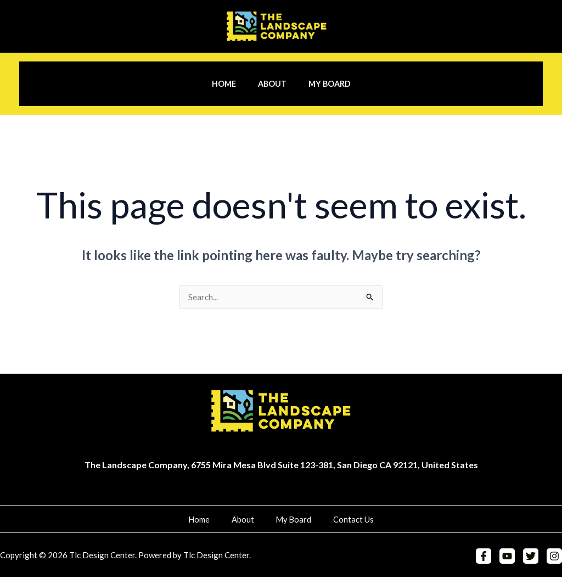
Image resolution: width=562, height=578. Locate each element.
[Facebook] (488, 557)
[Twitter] (532, 557)
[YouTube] (510, 557)
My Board (323, 83)
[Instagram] (554, 557)
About (272, 83)
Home (230, 83)
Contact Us (340, 520)
